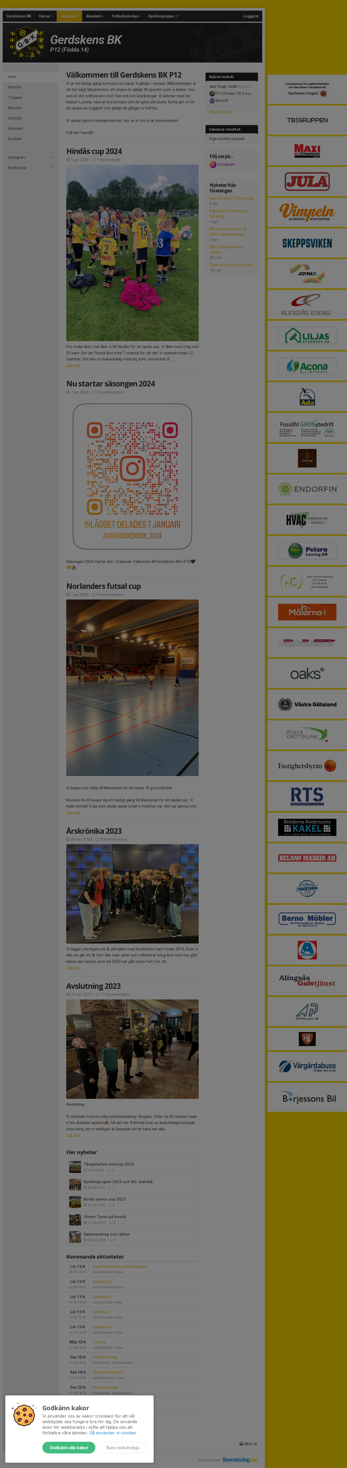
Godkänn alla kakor (69, 1447)
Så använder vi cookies (112, 1432)
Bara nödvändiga (122, 1447)
